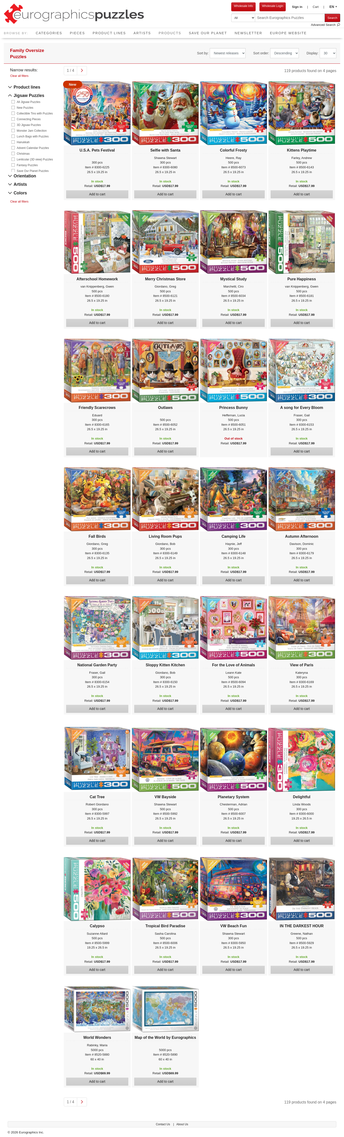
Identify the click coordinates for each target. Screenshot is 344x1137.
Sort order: (261, 53)
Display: (312, 53)
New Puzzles (25, 107)
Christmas (23, 153)
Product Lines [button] (109, 33)
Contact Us (163, 1124)
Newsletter (248, 33)
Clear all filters (19, 76)
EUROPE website (288, 33)
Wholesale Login (272, 6)
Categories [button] (49, 33)
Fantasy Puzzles (27, 165)
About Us (182, 1124)
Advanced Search (325, 25)
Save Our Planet (208, 33)
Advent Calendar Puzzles (33, 148)
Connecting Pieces (29, 119)
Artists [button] (142, 33)
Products (172, 31)
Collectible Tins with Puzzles (35, 113)
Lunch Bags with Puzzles (32, 136)
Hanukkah (23, 142)
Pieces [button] (77, 33)
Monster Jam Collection (32, 130)
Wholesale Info (243, 6)
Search (332, 18)
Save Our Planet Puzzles (32, 171)
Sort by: (203, 53)
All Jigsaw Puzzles (28, 102)
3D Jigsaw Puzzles (29, 125)
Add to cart (97, 194)
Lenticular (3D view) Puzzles (35, 159)
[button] (300, 7)
